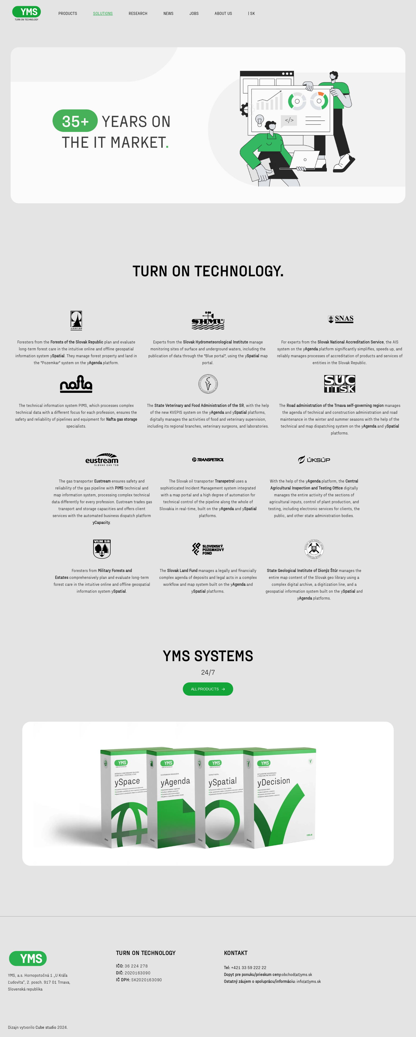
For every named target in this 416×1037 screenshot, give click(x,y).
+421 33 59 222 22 (248, 967)
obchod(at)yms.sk (297, 974)
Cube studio (46, 1027)
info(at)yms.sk (309, 981)
